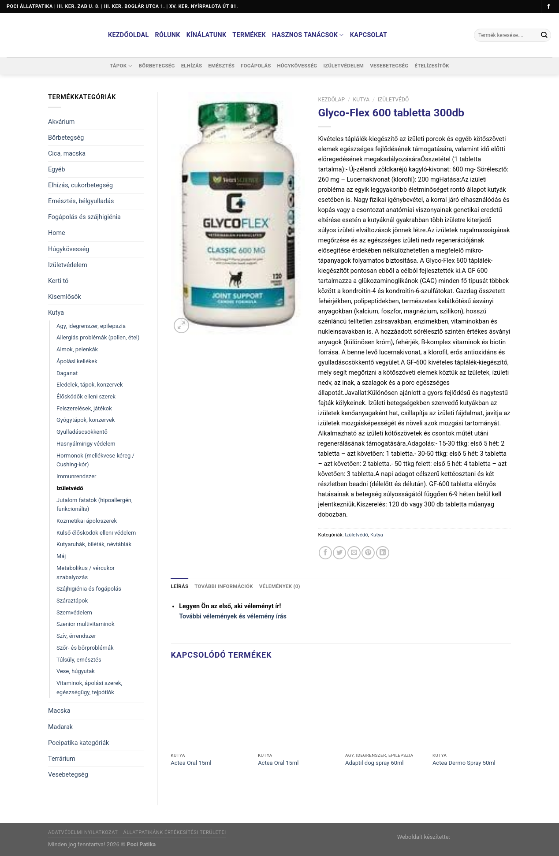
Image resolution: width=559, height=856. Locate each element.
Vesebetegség (389, 66)
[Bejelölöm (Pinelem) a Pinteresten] (368, 552)
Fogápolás (256, 66)
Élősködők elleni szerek (86, 396)
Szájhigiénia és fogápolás (88, 588)
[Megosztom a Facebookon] (325, 552)
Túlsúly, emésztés (78, 659)
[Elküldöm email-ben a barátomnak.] (354, 552)
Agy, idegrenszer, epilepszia (91, 326)
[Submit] (544, 35)
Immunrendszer (76, 476)
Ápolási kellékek (76, 361)
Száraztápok (72, 600)
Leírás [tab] (180, 586)
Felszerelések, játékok (84, 408)
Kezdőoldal (128, 35)
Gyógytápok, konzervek (85, 420)
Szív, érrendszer (76, 636)
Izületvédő (69, 488)
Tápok (121, 66)
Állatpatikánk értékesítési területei (174, 832)
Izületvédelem (343, 66)
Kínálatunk (206, 35)
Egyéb (56, 169)
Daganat (67, 373)
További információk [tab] (223, 586)
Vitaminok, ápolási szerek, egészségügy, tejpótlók (89, 688)
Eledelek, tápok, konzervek (89, 384)
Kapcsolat (369, 35)
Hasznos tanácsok (308, 35)
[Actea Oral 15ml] (210, 709)
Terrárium (61, 759)
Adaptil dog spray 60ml (374, 762)
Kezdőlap (331, 100)
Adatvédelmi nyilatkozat (83, 832)
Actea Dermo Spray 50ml (464, 762)
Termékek (249, 35)
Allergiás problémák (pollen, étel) (97, 337)
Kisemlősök (64, 297)
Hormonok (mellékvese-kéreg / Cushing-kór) (95, 460)
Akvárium (61, 122)
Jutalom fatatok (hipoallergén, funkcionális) (94, 505)
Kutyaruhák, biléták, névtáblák (93, 544)
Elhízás (191, 66)
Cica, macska (67, 153)
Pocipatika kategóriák (78, 743)
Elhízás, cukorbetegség (80, 185)
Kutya (56, 312)
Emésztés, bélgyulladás (81, 201)
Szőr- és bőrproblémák (85, 647)
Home (56, 233)
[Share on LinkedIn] (382, 552)
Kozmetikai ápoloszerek (86, 520)
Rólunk (167, 35)
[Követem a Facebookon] (548, 6)
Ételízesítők (431, 66)
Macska (59, 711)
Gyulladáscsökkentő (82, 431)
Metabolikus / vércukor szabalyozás (85, 573)
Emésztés (221, 66)
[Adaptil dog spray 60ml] (384, 709)
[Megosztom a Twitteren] (339, 552)
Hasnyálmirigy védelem (86, 443)
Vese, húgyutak (75, 671)
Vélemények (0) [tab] (279, 586)
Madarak (60, 727)
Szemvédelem (74, 612)
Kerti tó (58, 281)
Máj (61, 556)
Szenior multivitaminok (85, 624)
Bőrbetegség (157, 66)
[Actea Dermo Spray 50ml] (471, 709)
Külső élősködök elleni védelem (96, 532)
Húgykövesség (297, 66)
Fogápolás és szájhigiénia (84, 217)
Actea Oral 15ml (191, 762)
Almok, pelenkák (77, 349)
